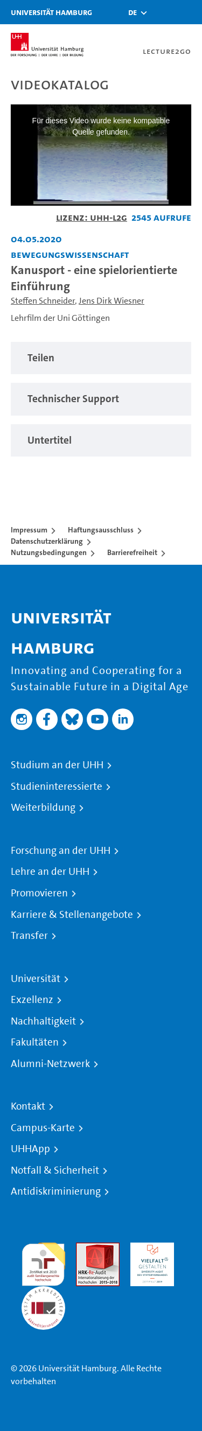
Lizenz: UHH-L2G (91, 217)
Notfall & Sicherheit (55, 1170)
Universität (35, 979)
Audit (86, 1248)
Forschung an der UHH (60, 851)
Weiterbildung (43, 808)
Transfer (29, 936)
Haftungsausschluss (101, 529)
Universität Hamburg (51, 12)
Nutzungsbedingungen (49, 552)
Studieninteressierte (56, 787)
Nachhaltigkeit (43, 1021)
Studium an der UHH (57, 765)
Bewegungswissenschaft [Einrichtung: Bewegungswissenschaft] (70, 254)
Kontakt (28, 1106)
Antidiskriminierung (56, 1191)
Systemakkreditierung (43, 1292)
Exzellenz (32, 1000)
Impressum (29, 529)
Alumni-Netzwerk (50, 1064)
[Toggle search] (161, 12)
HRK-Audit (149, 1248)
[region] (101, 358)
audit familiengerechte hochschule (43, 1261)
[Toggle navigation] (188, 12)
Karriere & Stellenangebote (72, 915)
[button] (132, 12)
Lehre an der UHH (50, 872)
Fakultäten (35, 1042)
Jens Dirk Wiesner (111, 300)
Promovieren (39, 893)
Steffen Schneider (43, 300)
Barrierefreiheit (132, 552)
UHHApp (30, 1149)
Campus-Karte (43, 1128)
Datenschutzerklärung (47, 541)
